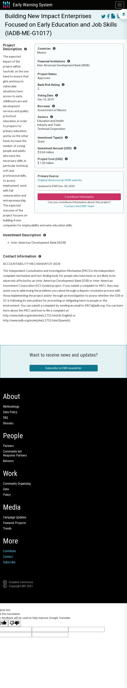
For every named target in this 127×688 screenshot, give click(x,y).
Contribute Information (79, 196)
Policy (7, 495)
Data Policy (10, 412)
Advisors (8, 461)
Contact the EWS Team (79, 206)
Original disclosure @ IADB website (60, 180)
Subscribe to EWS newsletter (63, 368)
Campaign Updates (14, 517)
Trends (7, 528)
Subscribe (9, 562)
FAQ (5, 418)
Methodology (11, 406)
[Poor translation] (14, 623)
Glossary (8, 423)
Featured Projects (14, 523)
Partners (8, 446)
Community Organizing (17, 483)
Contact (8, 557)
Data (6, 489)
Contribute (9, 551)
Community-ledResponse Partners (15, 453)
